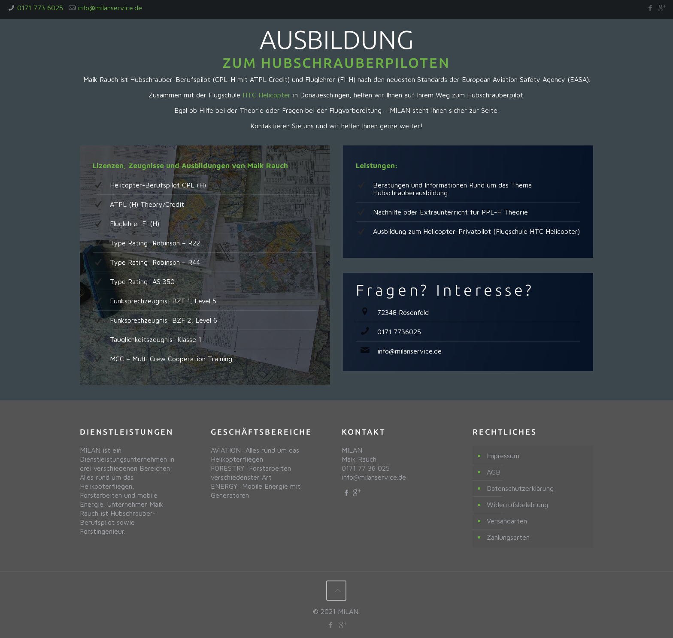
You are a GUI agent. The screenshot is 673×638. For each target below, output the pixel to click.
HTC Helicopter (267, 95)
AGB (493, 472)
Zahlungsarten (508, 537)
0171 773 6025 (40, 8)
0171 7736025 (399, 332)
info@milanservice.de (110, 8)
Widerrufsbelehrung (517, 504)
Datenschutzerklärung (520, 488)
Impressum (503, 456)
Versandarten (507, 521)
